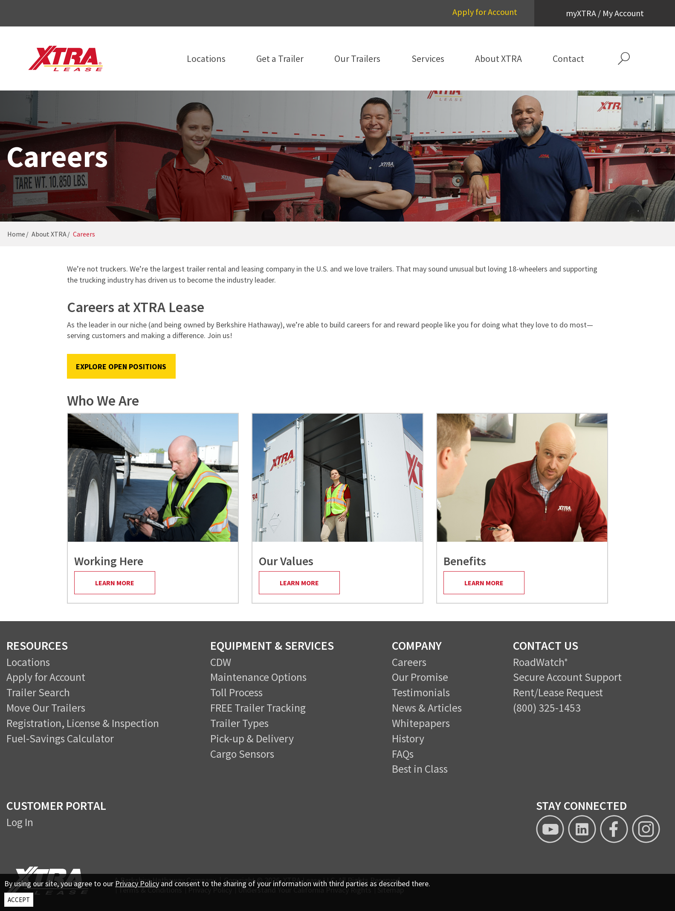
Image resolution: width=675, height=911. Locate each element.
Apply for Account (484, 11)
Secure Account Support (567, 677)
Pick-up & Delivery (252, 738)
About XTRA (49, 234)
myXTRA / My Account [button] (605, 13)
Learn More (114, 582)
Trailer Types (239, 723)
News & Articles (427, 708)
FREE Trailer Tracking (258, 708)
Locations (28, 662)
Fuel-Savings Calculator (60, 738)
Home (16, 234)
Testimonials (421, 692)
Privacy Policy (137, 883)
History (408, 738)
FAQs (403, 754)
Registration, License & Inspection (82, 723)
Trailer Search (38, 692)
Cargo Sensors (242, 754)
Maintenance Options (258, 677)
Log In (19, 822)
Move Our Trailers (45, 708)
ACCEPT (19, 900)
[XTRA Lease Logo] (72, 58)
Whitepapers (421, 723)
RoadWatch (539, 662)
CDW (220, 662)
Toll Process (236, 692)
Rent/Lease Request (558, 692)
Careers (409, 662)
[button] (624, 58)
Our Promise (420, 677)
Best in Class (420, 769)
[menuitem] (206, 58)
